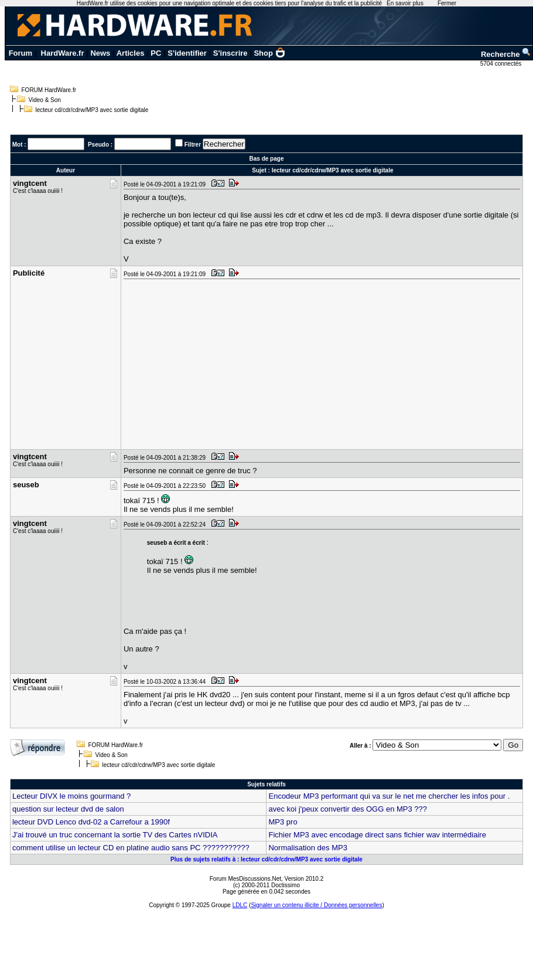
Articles (131, 53)
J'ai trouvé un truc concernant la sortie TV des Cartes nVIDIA (115, 834)
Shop (269, 53)
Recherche (506, 54)
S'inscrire (230, 53)
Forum (20, 53)
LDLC (240, 905)
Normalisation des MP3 (307, 847)
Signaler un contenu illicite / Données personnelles (316, 905)
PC (156, 53)
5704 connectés (501, 63)
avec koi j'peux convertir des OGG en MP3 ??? (347, 809)
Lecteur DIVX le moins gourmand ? (71, 796)
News (100, 53)
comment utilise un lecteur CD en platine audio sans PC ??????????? (131, 847)
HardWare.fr (62, 53)
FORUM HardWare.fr (49, 90)
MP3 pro (282, 821)
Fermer (447, 3)
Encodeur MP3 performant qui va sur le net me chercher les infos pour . (389, 796)
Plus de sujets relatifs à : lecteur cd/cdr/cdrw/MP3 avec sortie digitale (266, 859)
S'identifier (187, 53)
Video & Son (45, 100)
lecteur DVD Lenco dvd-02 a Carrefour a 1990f (91, 821)
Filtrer (192, 144)
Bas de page (267, 158)
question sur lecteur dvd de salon (68, 809)
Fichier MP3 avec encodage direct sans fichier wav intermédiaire (377, 834)
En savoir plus (405, 3)
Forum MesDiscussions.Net (245, 878)
